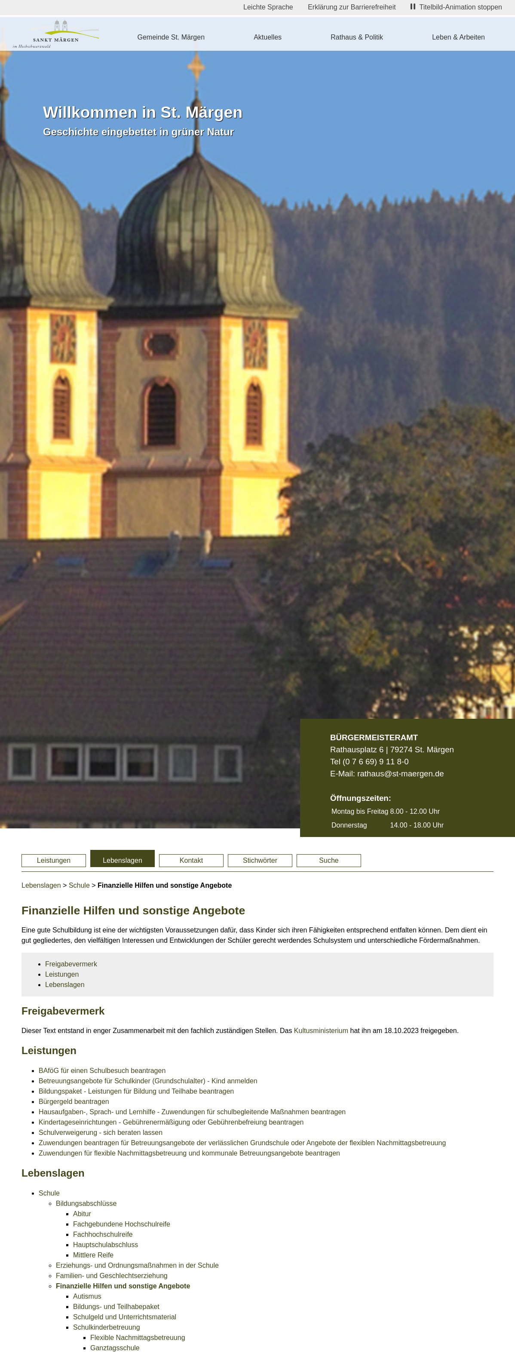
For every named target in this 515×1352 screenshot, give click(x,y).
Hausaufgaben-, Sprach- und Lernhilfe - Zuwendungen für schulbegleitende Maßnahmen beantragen (192, 1112)
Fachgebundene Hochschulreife (121, 1224)
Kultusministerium (321, 1030)
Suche (328, 860)
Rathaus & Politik (357, 37)
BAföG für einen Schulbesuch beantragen (102, 1070)
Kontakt (191, 860)
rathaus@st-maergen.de (400, 773)
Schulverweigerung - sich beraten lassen (100, 1132)
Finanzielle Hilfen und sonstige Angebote (123, 1286)
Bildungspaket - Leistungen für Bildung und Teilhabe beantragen (136, 1091)
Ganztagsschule (115, 1348)
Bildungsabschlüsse (86, 1203)
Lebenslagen (122, 860)
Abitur (82, 1213)
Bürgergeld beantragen (74, 1101)
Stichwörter (260, 860)
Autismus (87, 1296)
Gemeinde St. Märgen (171, 37)
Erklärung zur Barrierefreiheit (352, 7)
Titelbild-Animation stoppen (456, 7)
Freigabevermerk (71, 964)
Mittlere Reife (93, 1255)
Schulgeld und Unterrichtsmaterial (124, 1317)
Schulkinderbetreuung (106, 1327)
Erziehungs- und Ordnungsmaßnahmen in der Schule (137, 1265)
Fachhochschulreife (103, 1234)
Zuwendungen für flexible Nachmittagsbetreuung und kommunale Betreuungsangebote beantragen (189, 1153)
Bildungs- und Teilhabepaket (116, 1306)
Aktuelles (268, 37)
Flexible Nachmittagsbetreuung (137, 1337)
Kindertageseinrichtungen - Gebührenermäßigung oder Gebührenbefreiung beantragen (171, 1122)
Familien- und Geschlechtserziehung (112, 1275)
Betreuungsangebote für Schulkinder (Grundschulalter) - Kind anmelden (148, 1081)
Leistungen (54, 860)
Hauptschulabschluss (105, 1244)
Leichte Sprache (268, 7)
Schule (79, 885)
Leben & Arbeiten (458, 37)
